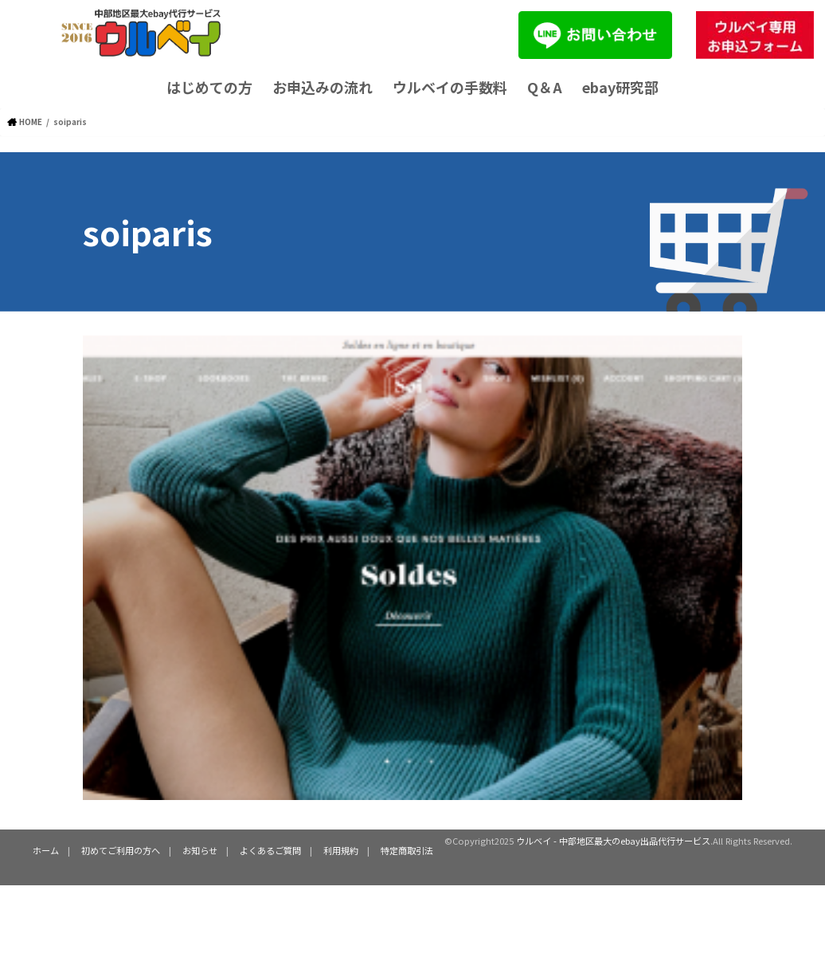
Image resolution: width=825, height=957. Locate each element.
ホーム (46, 850)
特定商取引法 (407, 850)
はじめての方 (209, 86)
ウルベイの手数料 (450, 86)
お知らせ (199, 850)
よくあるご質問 (270, 850)
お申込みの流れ (322, 86)
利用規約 (340, 850)
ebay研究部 (620, 86)
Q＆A (544, 86)
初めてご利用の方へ (120, 850)
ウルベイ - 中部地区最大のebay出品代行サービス (613, 840)
